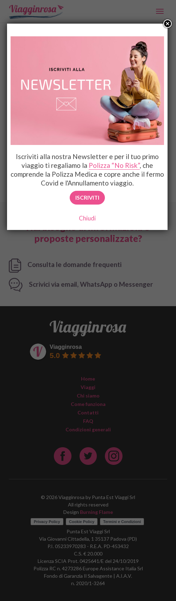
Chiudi (87, 218)
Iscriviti (87, 197)
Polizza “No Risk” (114, 165)
